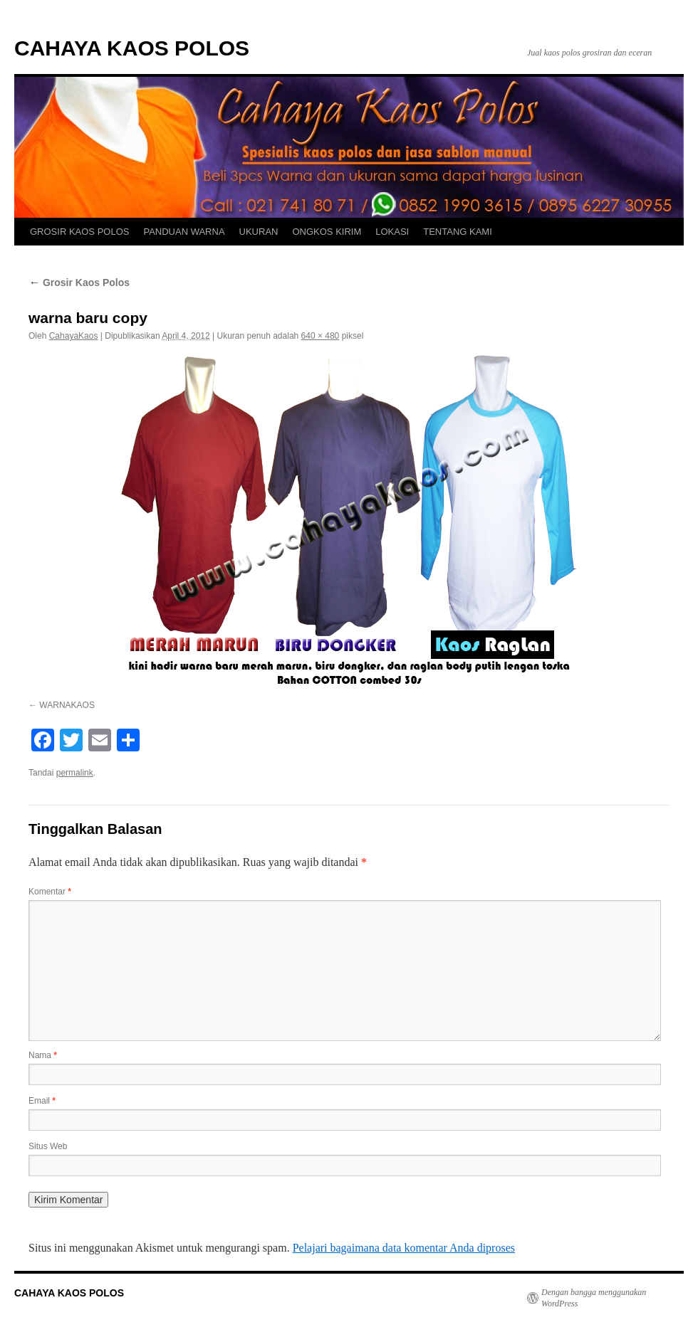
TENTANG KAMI (457, 231)
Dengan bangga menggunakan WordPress (593, 1298)
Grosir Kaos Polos (79, 282)
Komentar (49, 892)
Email (42, 1101)
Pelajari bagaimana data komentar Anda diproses (404, 1248)
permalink (74, 773)
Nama (42, 1055)
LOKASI (392, 231)
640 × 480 (320, 336)
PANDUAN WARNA (183, 231)
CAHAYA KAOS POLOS (131, 48)
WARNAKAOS (67, 705)
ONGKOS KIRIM (326, 231)
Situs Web (47, 1146)
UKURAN (258, 231)
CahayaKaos (73, 336)
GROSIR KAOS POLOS (79, 231)
